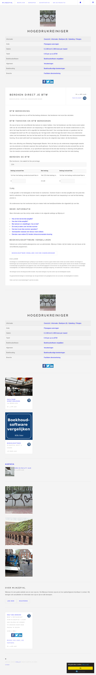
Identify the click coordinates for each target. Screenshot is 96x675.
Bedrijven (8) (63, 39)
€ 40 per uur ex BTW (50, 54)
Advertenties (44, 2)
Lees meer (10, 601)
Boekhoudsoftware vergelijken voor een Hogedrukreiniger (33, 253)
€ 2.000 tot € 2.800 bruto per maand (55, 49)
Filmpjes (78, 39)
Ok (80, 668)
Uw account (80, 2)
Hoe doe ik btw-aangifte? (20, 221)
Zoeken (87, 2)
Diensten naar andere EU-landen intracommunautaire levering (32, 234)
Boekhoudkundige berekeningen (54, 68)
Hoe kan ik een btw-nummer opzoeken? (25, 229)
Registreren (23, 601)
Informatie (54, 39)
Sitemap (7, 664)
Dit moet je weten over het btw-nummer (24, 226)
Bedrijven (21, 2)
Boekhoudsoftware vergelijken (53, 58)
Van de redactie (59, 2)
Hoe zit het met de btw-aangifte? (22, 219)
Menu (93, 2)
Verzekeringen (48, 63)
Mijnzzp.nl (7, 2)
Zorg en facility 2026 (22, 468)
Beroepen (32, 2)
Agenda (9, 464)
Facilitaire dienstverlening (52, 73)
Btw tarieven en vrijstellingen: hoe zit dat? (25, 224)
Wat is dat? (86, 664)
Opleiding (72, 39)
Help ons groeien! (14, 615)
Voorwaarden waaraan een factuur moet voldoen (27, 231)
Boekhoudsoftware (14, 443)
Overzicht (47, 39)
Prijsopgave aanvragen (51, 44)
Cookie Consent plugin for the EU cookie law (80, 671)
